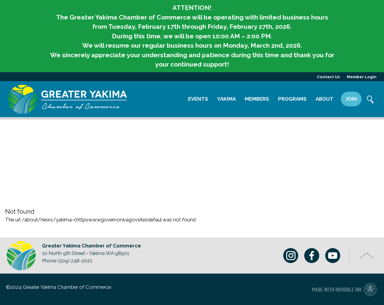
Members (257, 99)
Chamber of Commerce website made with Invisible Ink (344, 289)
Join (351, 99)
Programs (292, 99)
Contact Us (328, 76)
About (324, 99)
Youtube (332, 255)
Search (370, 100)
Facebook (311, 255)
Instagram (290, 255)
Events (198, 99)
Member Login (361, 76)
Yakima (226, 99)
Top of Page (367, 255)
